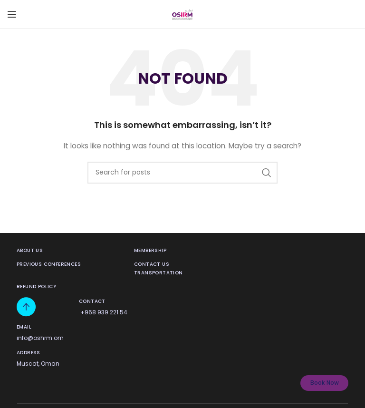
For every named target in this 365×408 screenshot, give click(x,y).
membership (150, 250)
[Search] (182, 173)
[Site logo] (182, 14)
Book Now (324, 383)
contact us (151, 264)
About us (30, 250)
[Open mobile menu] (11, 14)
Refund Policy (36, 286)
